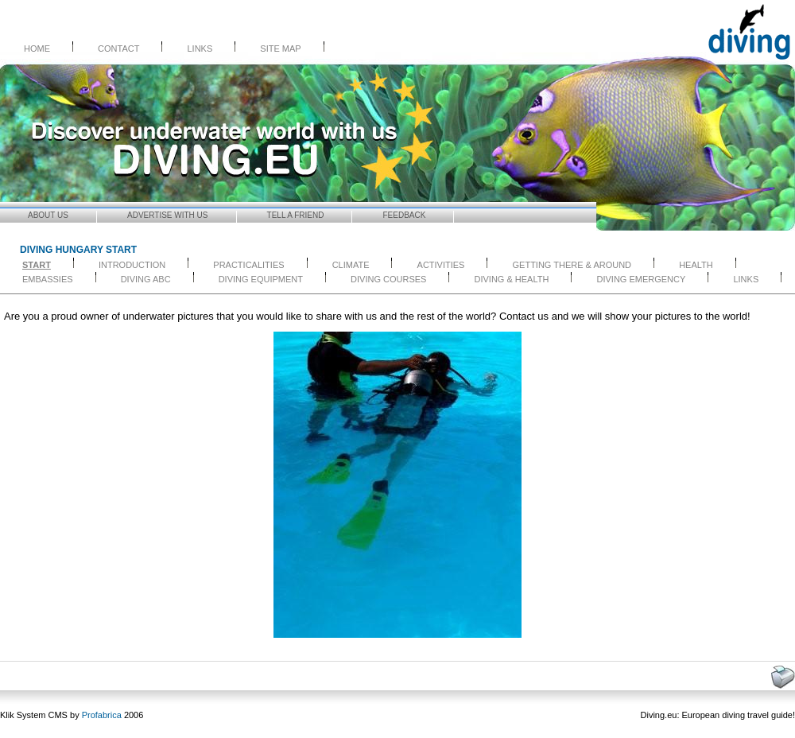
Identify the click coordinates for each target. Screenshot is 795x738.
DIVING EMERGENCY (641, 279)
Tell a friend (295, 215)
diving (733, 715)
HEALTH (696, 265)
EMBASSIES (47, 279)
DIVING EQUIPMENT (261, 279)
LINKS (745, 279)
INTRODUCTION (132, 265)
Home (37, 48)
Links (199, 48)
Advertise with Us (167, 215)
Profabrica (102, 715)
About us (48, 215)
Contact (118, 48)
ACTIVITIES (441, 265)
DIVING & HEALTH (512, 279)
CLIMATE (351, 265)
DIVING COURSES (388, 279)
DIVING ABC (146, 279)
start (36, 265)
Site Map (280, 48)
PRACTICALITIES (248, 265)
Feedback (404, 215)
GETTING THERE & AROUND (572, 265)
